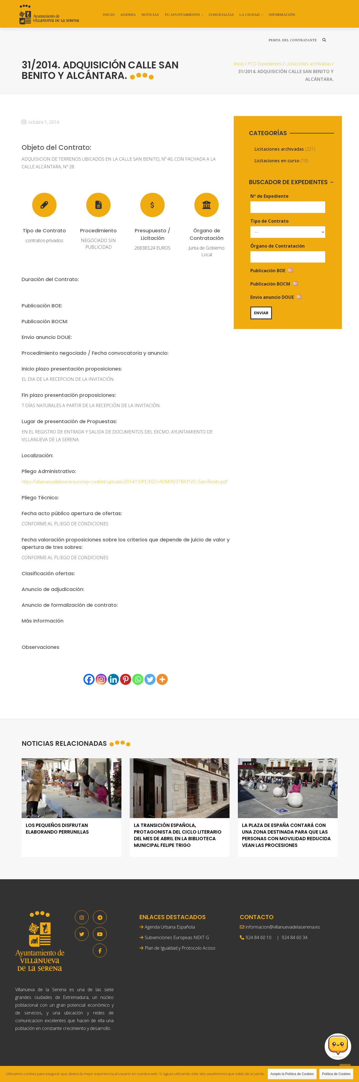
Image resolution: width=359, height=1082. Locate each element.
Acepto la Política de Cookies (292, 1074)
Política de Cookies (336, 1074)
